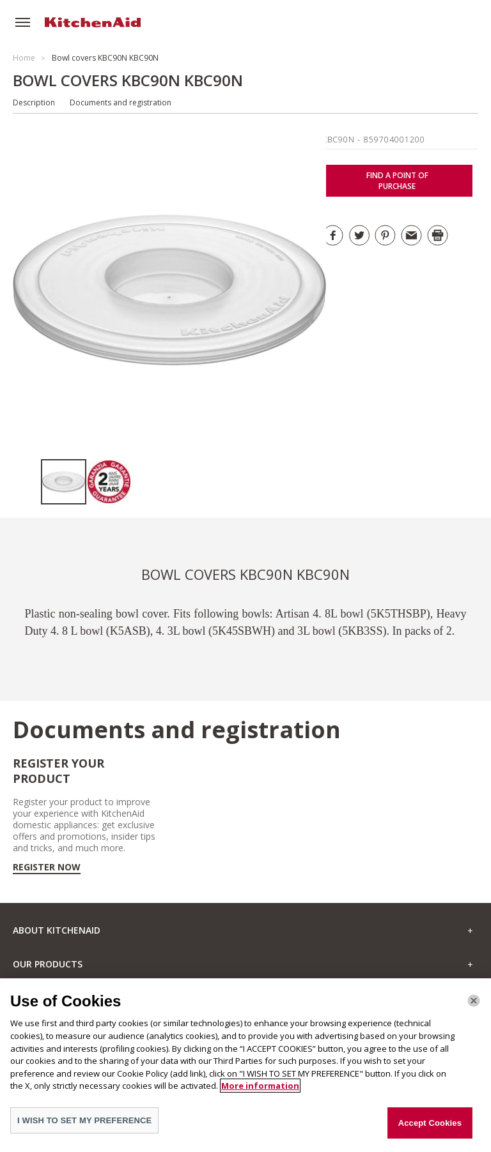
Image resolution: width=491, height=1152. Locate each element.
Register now (47, 867)
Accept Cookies (430, 1130)
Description (34, 102)
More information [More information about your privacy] (260, 1092)
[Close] (474, 1008)
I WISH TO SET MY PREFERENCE (84, 1127)
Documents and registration (120, 102)
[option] (63, 481)
